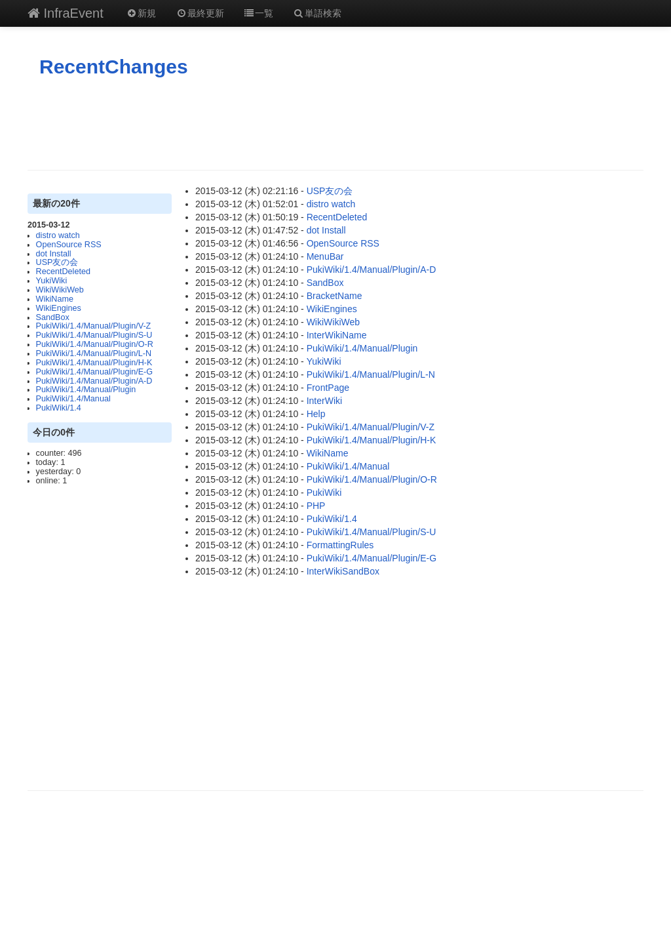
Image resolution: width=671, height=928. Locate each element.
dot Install (53, 253)
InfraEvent (66, 13)
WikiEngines (58, 308)
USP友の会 (57, 262)
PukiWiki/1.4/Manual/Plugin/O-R (94, 344)
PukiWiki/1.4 (58, 408)
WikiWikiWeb (60, 289)
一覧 (259, 13)
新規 (141, 13)
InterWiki (324, 400)
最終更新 (200, 13)
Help (316, 414)
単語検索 (317, 13)
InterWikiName (337, 335)
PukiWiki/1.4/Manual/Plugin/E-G (94, 371)
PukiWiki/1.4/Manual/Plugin (86, 389)
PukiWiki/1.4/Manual (73, 398)
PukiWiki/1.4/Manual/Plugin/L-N (93, 353)
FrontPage (328, 387)
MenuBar (325, 256)
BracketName (334, 296)
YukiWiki (51, 280)
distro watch (58, 235)
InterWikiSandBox (343, 571)
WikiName (54, 299)
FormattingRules (340, 545)
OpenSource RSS (69, 244)
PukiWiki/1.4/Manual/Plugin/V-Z (93, 326)
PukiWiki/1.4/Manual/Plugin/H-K (94, 362)
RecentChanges (113, 66)
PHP (316, 505)
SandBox (52, 317)
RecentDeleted (63, 271)
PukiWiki (324, 492)
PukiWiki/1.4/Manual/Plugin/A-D (94, 381)
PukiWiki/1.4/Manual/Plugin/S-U (94, 335)
